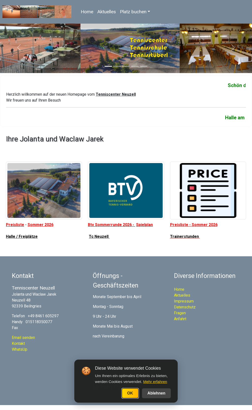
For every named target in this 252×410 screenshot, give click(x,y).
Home (87, 12)
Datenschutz (185, 307)
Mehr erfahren (155, 382)
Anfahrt (180, 319)
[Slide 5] (143, 66)
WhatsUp (19, 349)
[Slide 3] (126, 66)
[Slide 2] (117, 66)
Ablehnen (156, 393)
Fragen (180, 313)
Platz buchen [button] (133, 12)
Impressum (184, 301)
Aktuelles (106, 12)
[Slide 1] (108, 66)
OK (130, 393)
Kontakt (18, 343)
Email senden (23, 337)
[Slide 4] (135, 66)
